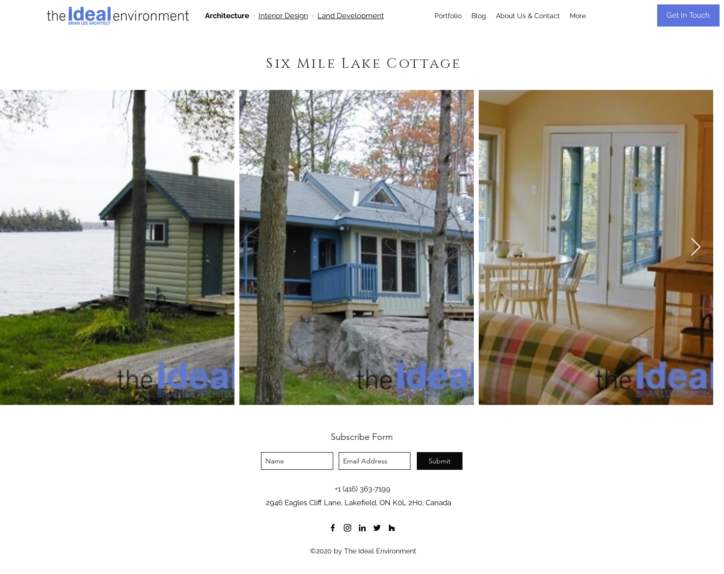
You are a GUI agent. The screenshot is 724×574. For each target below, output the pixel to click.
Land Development (351, 15)
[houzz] (392, 528)
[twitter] (377, 528)
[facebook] (333, 528)
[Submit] (440, 461)
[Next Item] (695, 247)
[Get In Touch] (688, 15)
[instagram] (347, 528)
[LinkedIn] (362, 528)
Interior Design (283, 15)
